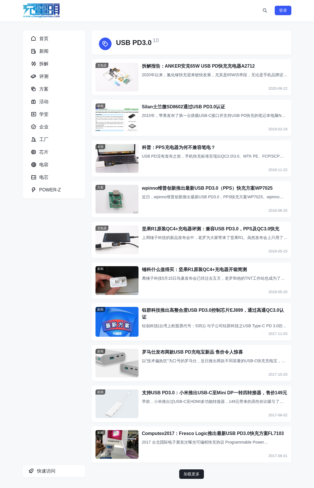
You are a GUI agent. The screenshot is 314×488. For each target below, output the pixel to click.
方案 (100, 187)
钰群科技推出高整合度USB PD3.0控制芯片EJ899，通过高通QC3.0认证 (213, 314)
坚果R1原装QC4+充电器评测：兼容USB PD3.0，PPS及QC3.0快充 (211, 228)
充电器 (102, 65)
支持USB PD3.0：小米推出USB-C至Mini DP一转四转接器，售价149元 (214, 392)
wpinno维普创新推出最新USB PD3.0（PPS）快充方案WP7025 (207, 188)
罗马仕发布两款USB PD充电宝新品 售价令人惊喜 (192, 352)
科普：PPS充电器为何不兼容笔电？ (178, 147)
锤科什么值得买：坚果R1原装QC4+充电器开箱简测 (194, 269)
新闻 (100, 106)
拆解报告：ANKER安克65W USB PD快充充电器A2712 (198, 66)
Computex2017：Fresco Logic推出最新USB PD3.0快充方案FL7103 (213, 433)
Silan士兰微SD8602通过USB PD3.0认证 (183, 106)
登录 (283, 10)
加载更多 (192, 474)
